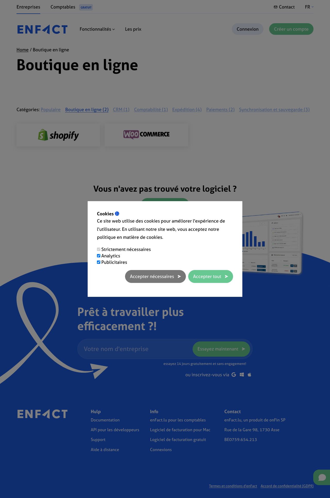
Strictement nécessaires (126, 249)
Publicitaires (114, 262)
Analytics (110, 255)
